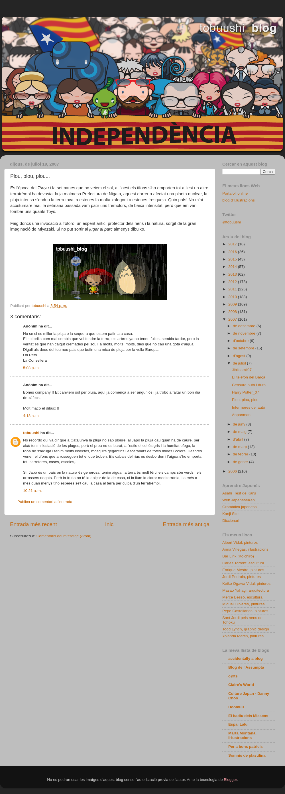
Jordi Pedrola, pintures (241, 577)
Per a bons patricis (245, 746)
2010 (233, 297)
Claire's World (241, 685)
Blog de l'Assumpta (246, 667)
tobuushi (31, 433)
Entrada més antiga (186, 524)
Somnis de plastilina (247, 755)
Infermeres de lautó (248, 407)
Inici (110, 524)
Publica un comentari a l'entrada (44, 502)
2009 (233, 304)
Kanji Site (230, 514)
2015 (233, 259)
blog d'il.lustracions (238, 200)
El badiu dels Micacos (248, 716)
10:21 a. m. (32, 490)
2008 (233, 312)
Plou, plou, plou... (247, 400)
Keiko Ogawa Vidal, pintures (246, 583)
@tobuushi (231, 222)
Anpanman (241, 415)
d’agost (239, 356)
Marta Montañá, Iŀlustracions (242, 735)
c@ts (233, 676)
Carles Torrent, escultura (243, 563)
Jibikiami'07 (242, 370)
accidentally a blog (245, 658)
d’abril (238, 439)
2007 (233, 319)
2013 (233, 274)
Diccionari (230, 520)
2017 (233, 244)
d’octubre (241, 341)
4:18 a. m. (31, 416)
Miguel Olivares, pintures (243, 604)
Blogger (230, 779)
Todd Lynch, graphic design (245, 629)
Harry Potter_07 (245, 392)
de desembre (244, 326)
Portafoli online (235, 193)
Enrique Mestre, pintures (243, 570)
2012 (233, 282)
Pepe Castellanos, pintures (245, 611)
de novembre (244, 333)
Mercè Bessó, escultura (242, 597)
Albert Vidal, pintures (240, 542)
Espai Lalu (238, 724)
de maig (240, 431)
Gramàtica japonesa (239, 507)
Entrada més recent (33, 524)
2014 (233, 266)
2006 (233, 471)
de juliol (240, 363)
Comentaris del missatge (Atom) (63, 536)
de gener (241, 462)
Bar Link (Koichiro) (238, 556)
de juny (239, 424)
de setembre (244, 348)
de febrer (241, 454)
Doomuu (236, 707)
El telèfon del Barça (248, 377)
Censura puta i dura (249, 385)
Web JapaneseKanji (239, 500)
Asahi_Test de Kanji (239, 493)
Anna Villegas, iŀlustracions (245, 549)
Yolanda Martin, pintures (243, 636)
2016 (233, 252)
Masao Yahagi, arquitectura (245, 590)
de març (240, 447)
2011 (233, 289)
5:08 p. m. (31, 368)
